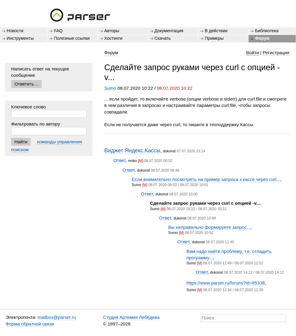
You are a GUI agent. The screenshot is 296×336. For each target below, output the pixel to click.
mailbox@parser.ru (57, 317)
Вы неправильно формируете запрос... (209, 227)
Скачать (162, 38)
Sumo (110, 88)
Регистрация (276, 52)
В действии (216, 30)
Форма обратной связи (30, 323)
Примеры (214, 38)
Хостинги (113, 38)
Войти (252, 52)
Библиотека (267, 30)
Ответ (119, 160)
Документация (168, 30)
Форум (262, 38)
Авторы (111, 30)
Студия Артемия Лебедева (131, 317)
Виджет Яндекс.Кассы (132, 150)
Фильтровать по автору (35, 123)
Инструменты (20, 38)
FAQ (58, 30)
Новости (15, 30)
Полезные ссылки (72, 38)
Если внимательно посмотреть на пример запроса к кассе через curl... (206, 179)
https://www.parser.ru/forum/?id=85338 (226, 282)
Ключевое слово (28, 106)
